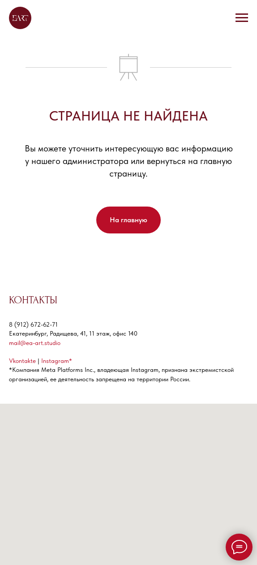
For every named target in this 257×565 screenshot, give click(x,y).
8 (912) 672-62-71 (33, 324)
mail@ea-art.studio (34, 342)
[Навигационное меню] (242, 17)
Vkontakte (22, 360)
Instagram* (56, 360)
